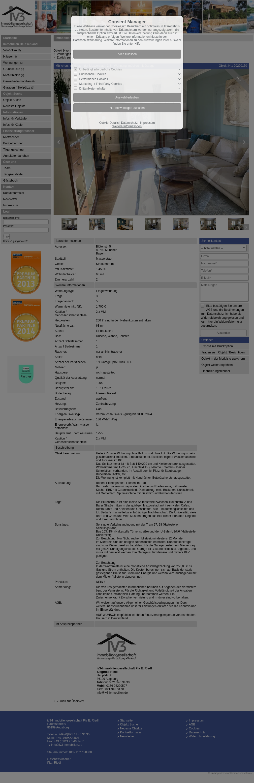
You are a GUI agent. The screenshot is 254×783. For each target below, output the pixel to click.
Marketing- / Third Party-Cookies (100, 83)
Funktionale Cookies (92, 74)
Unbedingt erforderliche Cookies (100, 69)
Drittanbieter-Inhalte (92, 88)
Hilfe (137, 43)
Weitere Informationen (127, 126)
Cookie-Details (109, 123)
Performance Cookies (93, 79)
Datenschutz (129, 123)
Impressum (147, 123)
